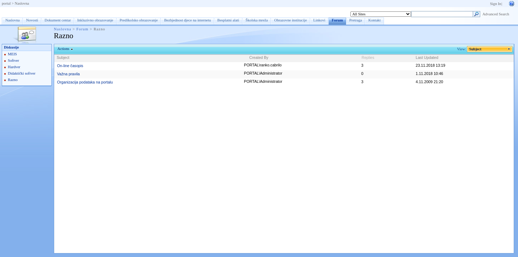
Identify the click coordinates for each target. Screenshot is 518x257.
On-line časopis (70, 66)
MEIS (12, 54)
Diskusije (11, 47)
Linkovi (319, 20)
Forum (12, 12)
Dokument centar (58, 20)
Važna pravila (68, 74)
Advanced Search (495, 14)
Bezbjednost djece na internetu (187, 20)
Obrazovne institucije (290, 20)
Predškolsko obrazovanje (139, 20)
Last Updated (427, 57)
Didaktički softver (21, 73)
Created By (258, 57)
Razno (12, 80)
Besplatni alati (228, 20)
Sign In (495, 4)
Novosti (32, 20)
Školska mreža (257, 20)
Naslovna (22, 3)
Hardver (14, 67)
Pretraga (355, 20)
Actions (63, 49)
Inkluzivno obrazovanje (95, 20)
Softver (13, 60)
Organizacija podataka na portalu (85, 82)
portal (6, 3)
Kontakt (374, 20)
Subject (475, 49)
